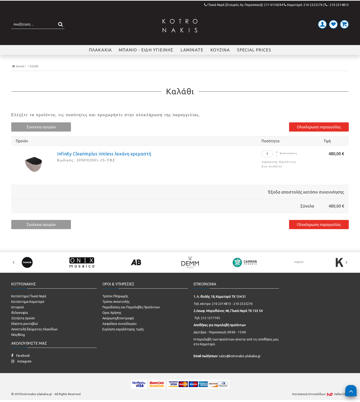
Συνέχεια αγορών (41, 127)
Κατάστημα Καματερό (27, 302)
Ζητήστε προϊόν (23, 318)
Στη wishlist (272, 166)
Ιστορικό (17, 307)
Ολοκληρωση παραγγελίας (319, 127)
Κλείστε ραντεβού (24, 324)
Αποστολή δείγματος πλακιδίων (34, 329)
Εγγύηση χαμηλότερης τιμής (123, 329)
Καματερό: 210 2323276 (303, 5)
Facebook (20, 355)
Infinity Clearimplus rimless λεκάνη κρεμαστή (104, 153)
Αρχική (19, 66)
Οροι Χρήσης (111, 313)
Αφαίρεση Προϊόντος (279, 161)
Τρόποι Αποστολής (116, 302)
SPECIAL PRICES (254, 50)
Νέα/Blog (18, 335)
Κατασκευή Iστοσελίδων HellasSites (320, 394)
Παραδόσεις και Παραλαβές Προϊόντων (131, 307)
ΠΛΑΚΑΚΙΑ (100, 50)
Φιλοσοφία (19, 313)
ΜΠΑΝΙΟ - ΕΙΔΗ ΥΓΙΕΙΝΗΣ (146, 50)
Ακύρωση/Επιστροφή (118, 318)
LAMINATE (192, 50)
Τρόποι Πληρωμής (115, 296)
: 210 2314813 (337, 5)
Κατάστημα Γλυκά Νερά (28, 296)
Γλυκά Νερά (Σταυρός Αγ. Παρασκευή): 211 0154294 (244, 5)
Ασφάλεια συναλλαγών (119, 324)
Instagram (21, 361)
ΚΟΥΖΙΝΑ (220, 50)
